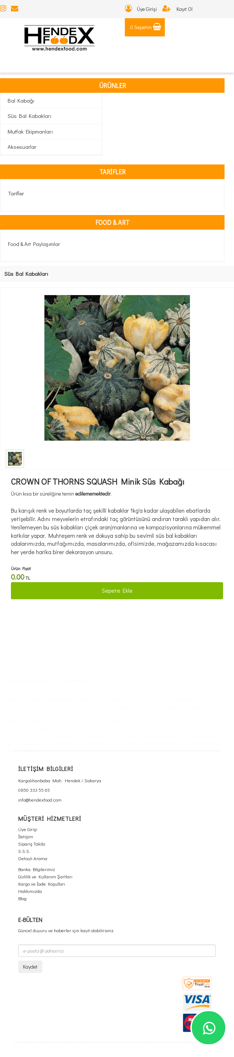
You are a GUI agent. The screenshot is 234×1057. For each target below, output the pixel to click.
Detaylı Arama (32, 858)
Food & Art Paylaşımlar (34, 243)
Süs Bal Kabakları (29, 115)
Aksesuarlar (22, 146)
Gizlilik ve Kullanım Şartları (45, 876)
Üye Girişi (141, 8)
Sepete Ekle (117, 590)
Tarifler (16, 193)
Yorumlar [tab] (74, 607)
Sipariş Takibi (31, 844)
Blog (22, 898)
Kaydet (30, 966)
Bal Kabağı (21, 100)
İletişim (25, 836)
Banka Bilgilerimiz (36, 869)
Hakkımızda (30, 891)
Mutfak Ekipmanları (30, 131)
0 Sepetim (145, 27)
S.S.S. (24, 851)
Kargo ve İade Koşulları (41, 884)
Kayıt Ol (177, 8)
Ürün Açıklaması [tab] (27, 607)
